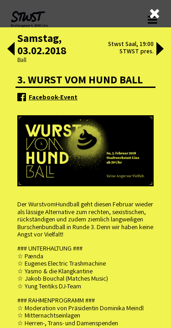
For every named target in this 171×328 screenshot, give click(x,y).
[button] (11, 49)
